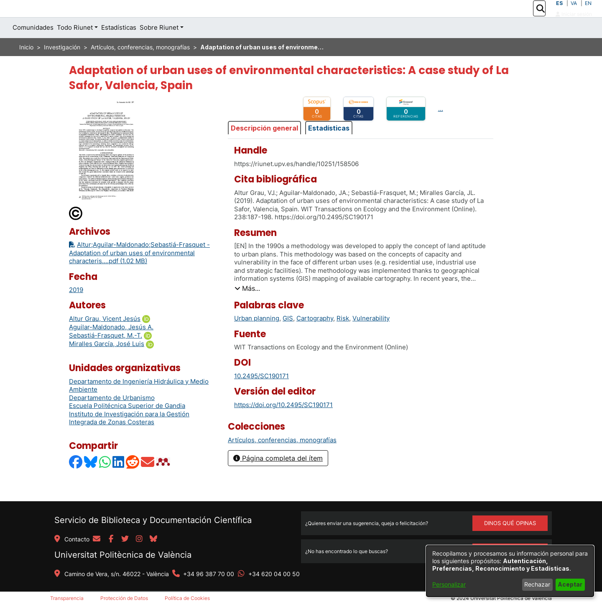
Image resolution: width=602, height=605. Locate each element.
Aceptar (570, 584)
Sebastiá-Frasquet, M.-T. (105, 354)
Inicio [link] (26, 65)
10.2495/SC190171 (261, 395)
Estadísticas (328, 146)
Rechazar (537, 584)
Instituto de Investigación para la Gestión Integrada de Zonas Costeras (129, 437)
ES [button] (559, 12)
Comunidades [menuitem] (33, 46)
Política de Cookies (187, 598)
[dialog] (510, 571)
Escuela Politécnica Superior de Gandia (127, 424)
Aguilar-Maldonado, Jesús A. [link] (111, 346)
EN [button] (588, 12)
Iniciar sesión (574, 23)
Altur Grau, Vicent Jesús (104, 337)
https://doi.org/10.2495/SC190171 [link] (283, 423)
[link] (282, 458)
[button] (540, 18)
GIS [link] (288, 337)
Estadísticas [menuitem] (118, 46)
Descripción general (264, 146)
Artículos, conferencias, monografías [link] (140, 65)
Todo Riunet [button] (75, 46)
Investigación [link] (62, 65)
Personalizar (449, 584)
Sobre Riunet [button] (159, 46)
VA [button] (574, 12)
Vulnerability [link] (371, 337)
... (440, 127)
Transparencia (67, 598)
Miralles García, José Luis (106, 363)
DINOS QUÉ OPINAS (510, 523)
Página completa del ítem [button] (278, 477)
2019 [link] (76, 309)
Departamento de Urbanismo (112, 416)
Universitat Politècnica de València (122, 555)
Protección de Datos (124, 598)
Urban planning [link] (256, 337)
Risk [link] (343, 337)
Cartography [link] (314, 337)
